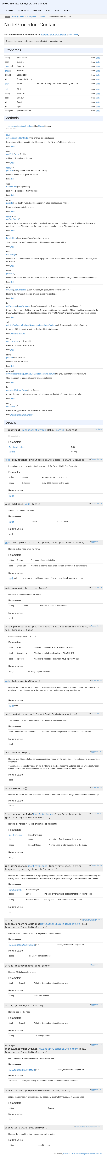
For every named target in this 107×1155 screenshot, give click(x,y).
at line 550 (98, 1005)
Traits (48, 10)
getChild (9, 170)
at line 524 (98, 965)
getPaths (10, 273)
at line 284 (98, 787)
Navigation (31, 17)
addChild (10, 154)
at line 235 (98, 713)
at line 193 (98, 626)
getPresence (11, 306)
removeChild (11, 187)
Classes (9, 10)
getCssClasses (12, 341)
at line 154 (98, 542)
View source (73, 34)
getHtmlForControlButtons (17, 325)
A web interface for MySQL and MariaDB (24, 3)
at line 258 (98, 752)
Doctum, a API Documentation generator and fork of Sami (82, 1154)
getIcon (9, 357)
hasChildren (11, 238)
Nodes (42, 17)
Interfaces (37, 10)
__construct (11, 126)
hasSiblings (11, 254)
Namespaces (23, 10)
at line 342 (98, 865)
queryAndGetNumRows (16, 390)
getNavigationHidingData (17, 374)
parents (9, 203)
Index (57, 10)
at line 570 (98, 1045)
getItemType (11, 406)
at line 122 (98, 459)
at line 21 (99, 429)
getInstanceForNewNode (17, 138)
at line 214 (98, 680)
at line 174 (98, 587)
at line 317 (98, 813)
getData (9, 290)
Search (67, 10)
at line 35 (99, 920)
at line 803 (98, 1090)
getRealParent (12, 219)
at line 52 (99, 1127)
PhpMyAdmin (18, 17)
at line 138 (98, 503)
